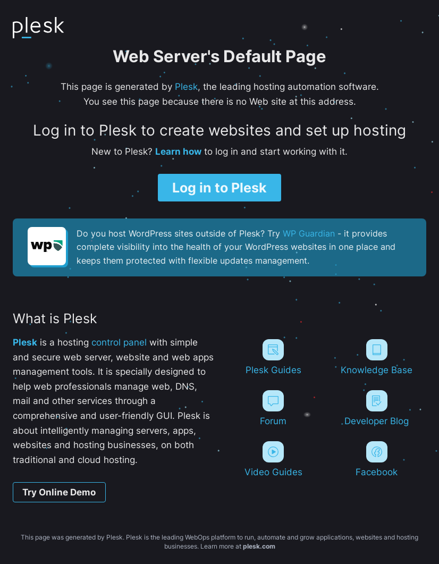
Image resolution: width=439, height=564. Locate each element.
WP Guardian (309, 234)
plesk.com (259, 546)
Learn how (178, 150)
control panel (119, 342)
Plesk (186, 86)
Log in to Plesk (219, 187)
